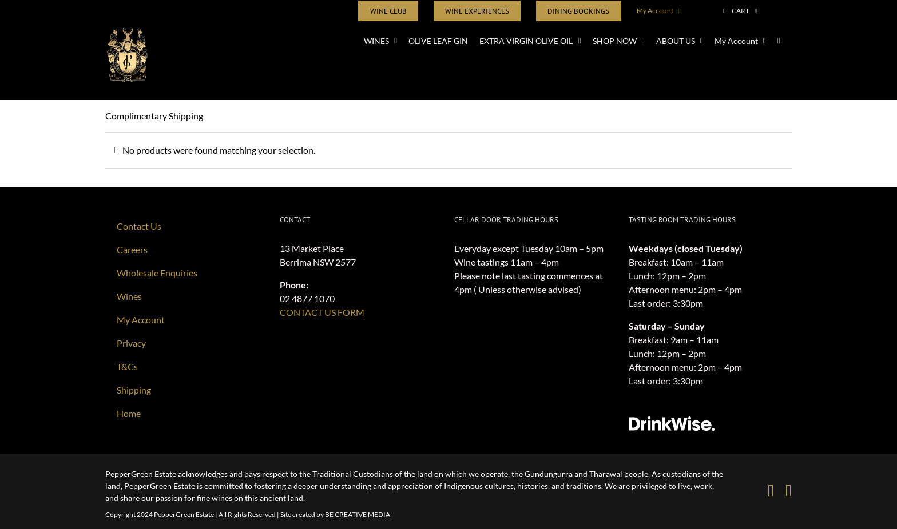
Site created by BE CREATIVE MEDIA (335, 514)
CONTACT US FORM (322, 312)
